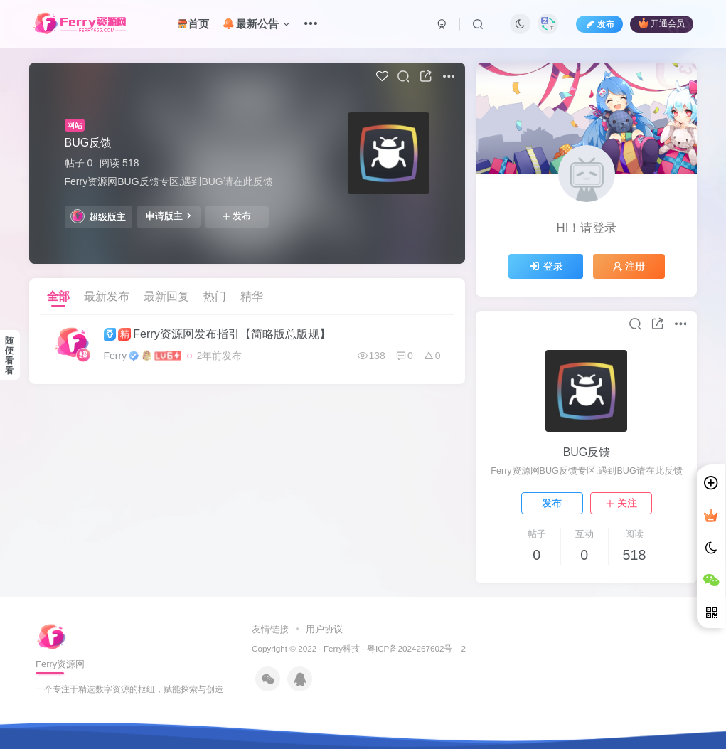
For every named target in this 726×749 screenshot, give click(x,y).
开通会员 (662, 23)
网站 (74, 125)
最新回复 (166, 296)
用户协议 (323, 629)
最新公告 (256, 24)
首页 (193, 24)
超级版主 (98, 216)
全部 (58, 296)
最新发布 (106, 296)
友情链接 (272, 629)
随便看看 (9, 356)
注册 (629, 266)
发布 (237, 216)
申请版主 (168, 215)
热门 (214, 296)
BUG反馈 (88, 143)
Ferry (115, 355)
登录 (546, 266)
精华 (251, 296)
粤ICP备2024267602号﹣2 (416, 648)
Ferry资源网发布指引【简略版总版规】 (217, 334)
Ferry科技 (342, 648)
